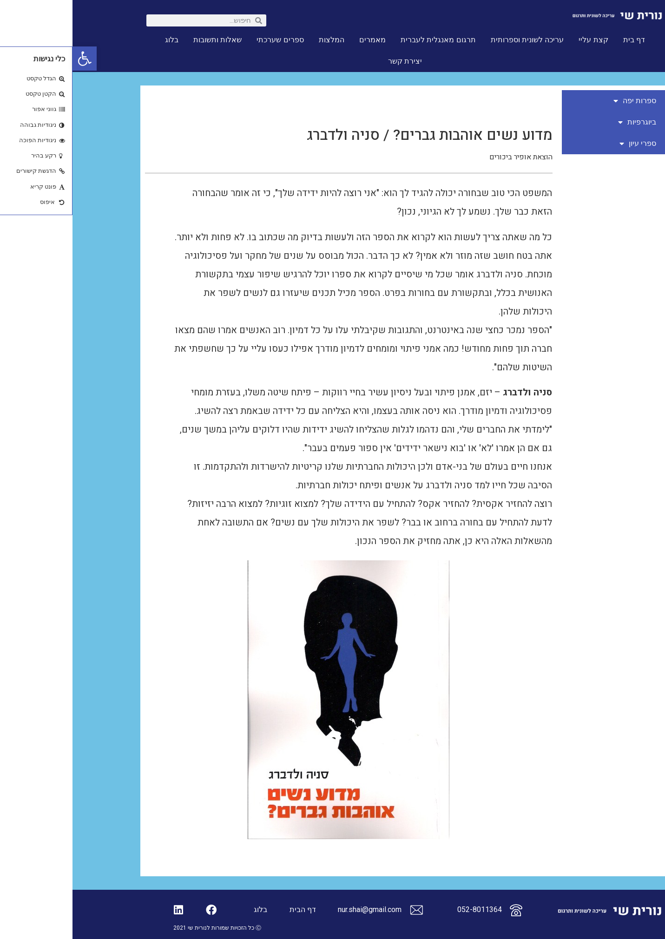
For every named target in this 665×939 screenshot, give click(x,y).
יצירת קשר (332, 61)
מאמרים (300, 40)
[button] (12, 58)
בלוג (99, 40)
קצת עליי (520, 40)
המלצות (259, 40)
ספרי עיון (565, 143)
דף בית (562, 40)
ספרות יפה (562, 100)
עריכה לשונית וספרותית (455, 40)
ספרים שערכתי (207, 40)
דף (239, 909)
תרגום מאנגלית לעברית (365, 40)
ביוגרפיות (565, 122)
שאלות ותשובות (145, 40)
